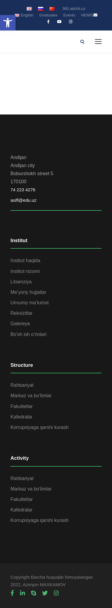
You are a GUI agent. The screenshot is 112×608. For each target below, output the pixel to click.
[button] (8, 22)
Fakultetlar (21, 406)
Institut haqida (25, 260)
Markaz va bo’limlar (31, 395)
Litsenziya (21, 281)
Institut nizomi (25, 271)
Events (69, 15)
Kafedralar (21, 416)
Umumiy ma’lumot (29, 302)
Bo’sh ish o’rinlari (28, 334)
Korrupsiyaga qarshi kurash (39, 427)
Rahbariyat (21, 385)
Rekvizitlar (21, 313)
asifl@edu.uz (23, 200)
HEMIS (87, 15)
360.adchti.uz (73, 8)
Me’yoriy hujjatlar (28, 292)
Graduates (48, 15)
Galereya (20, 323)
